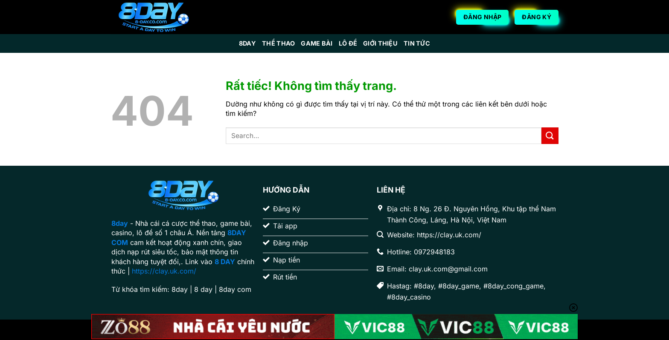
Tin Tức (417, 43)
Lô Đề (348, 43)
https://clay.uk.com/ (164, 271)
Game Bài (316, 43)
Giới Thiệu (380, 43)
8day (247, 43)
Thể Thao (278, 43)
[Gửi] (549, 135)
